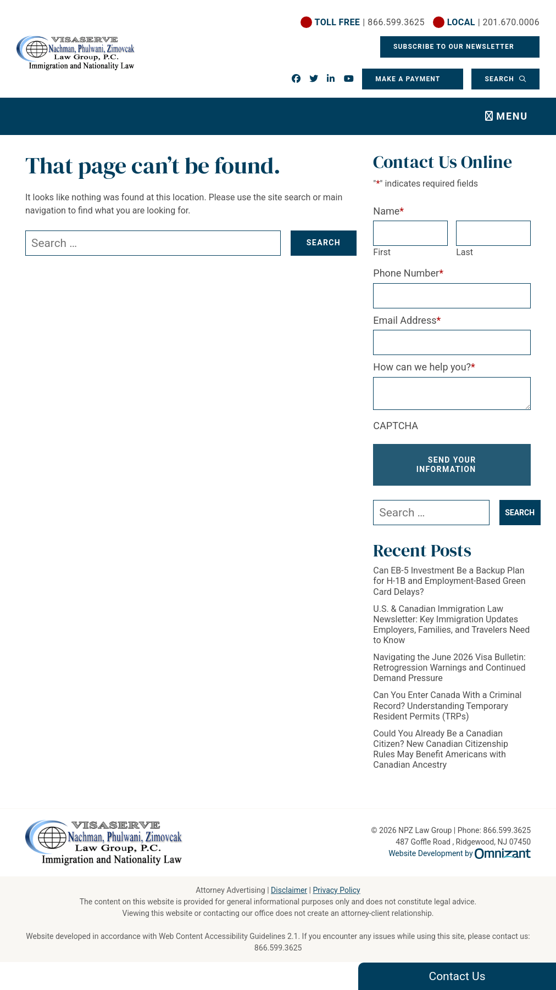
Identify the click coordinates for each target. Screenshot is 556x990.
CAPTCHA (395, 425)
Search (500, 79)
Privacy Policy (336, 890)
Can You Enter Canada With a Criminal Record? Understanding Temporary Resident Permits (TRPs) (447, 705)
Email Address (407, 320)
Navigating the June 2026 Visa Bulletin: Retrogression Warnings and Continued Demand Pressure (449, 667)
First (382, 252)
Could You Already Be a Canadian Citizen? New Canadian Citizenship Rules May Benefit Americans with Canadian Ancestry (440, 749)
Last (464, 252)
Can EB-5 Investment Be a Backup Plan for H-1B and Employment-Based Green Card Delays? (449, 581)
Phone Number (408, 273)
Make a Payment (407, 79)
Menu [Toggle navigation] (512, 116)
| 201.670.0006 (493, 22)
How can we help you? (424, 367)
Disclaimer (289, 890)
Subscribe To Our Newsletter (454, 46)
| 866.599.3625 (370, 22)
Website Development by (459, 853)
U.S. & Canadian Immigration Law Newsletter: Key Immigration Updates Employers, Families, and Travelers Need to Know (451, 625)
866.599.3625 (278, 947)
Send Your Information (446, 464)
